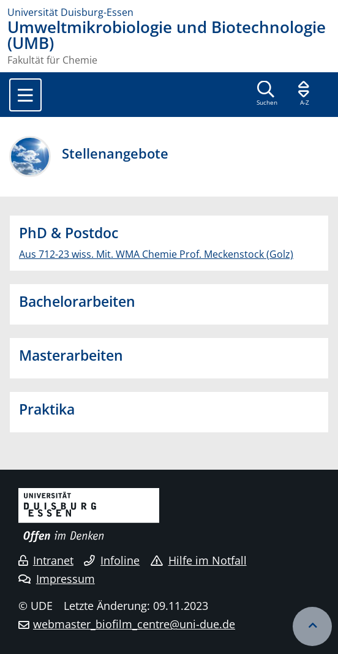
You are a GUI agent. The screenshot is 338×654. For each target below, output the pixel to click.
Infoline (112, 560)
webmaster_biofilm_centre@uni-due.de (134, 624)
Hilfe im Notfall (199, 560)
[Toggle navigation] (25, 94)
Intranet (45, 560)
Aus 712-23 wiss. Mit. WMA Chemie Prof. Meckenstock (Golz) (156, 254)
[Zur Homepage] (169, 12)
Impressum (56, 578)
